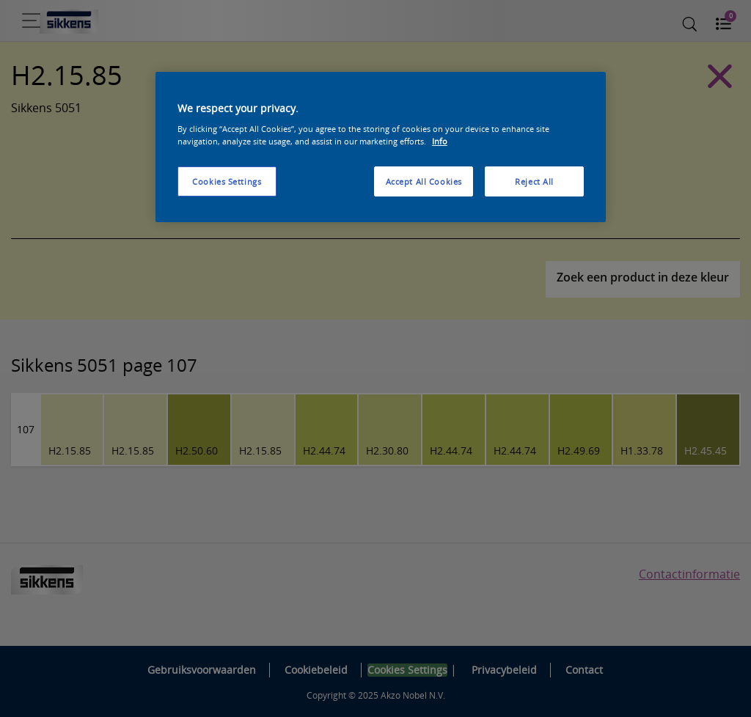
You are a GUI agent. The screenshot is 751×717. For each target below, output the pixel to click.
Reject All (534, 181)
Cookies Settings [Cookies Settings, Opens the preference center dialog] (226, 181)
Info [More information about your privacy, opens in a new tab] (439, 141)
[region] (380, 147)
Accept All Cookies (424, 181)
